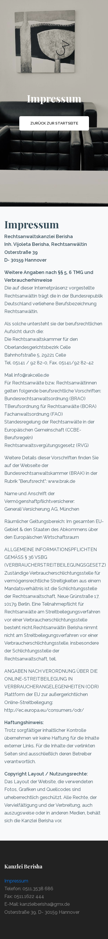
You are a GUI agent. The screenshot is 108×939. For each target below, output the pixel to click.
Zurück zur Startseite (54, 123)
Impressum (16, 881)
